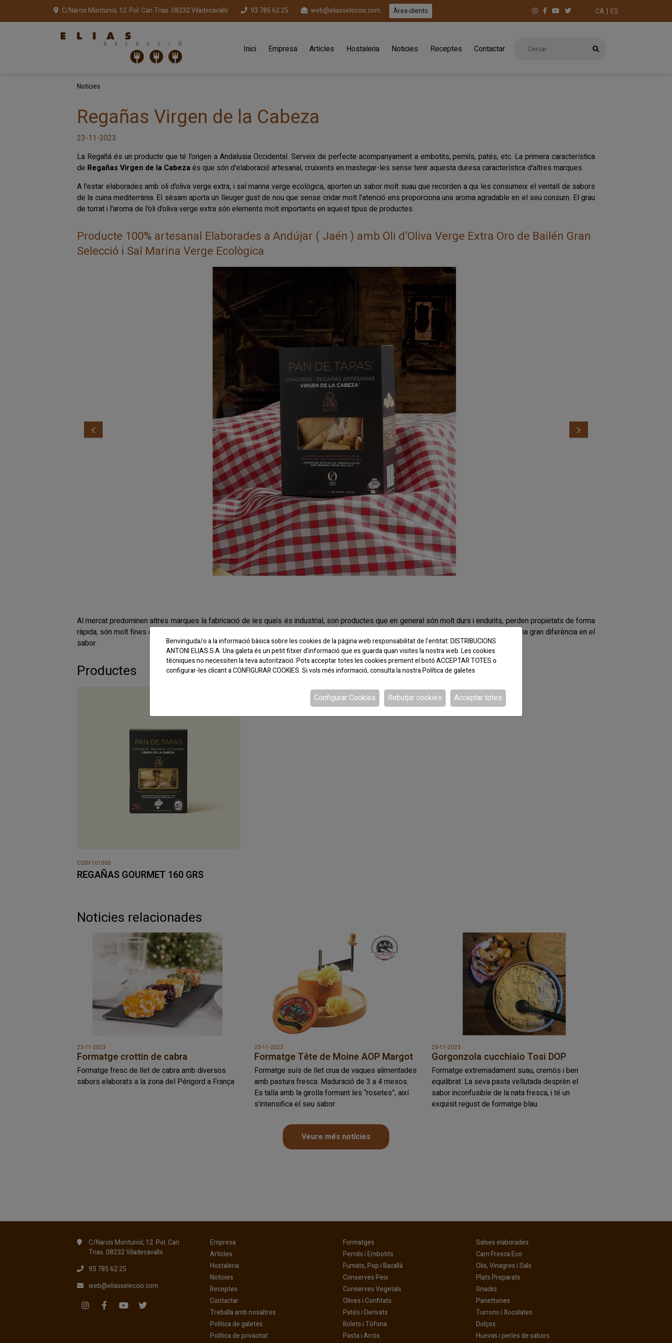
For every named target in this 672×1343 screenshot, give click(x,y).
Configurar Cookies (345, 697)
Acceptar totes (478, 697)
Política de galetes (448, 670)
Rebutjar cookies (415, 697)
